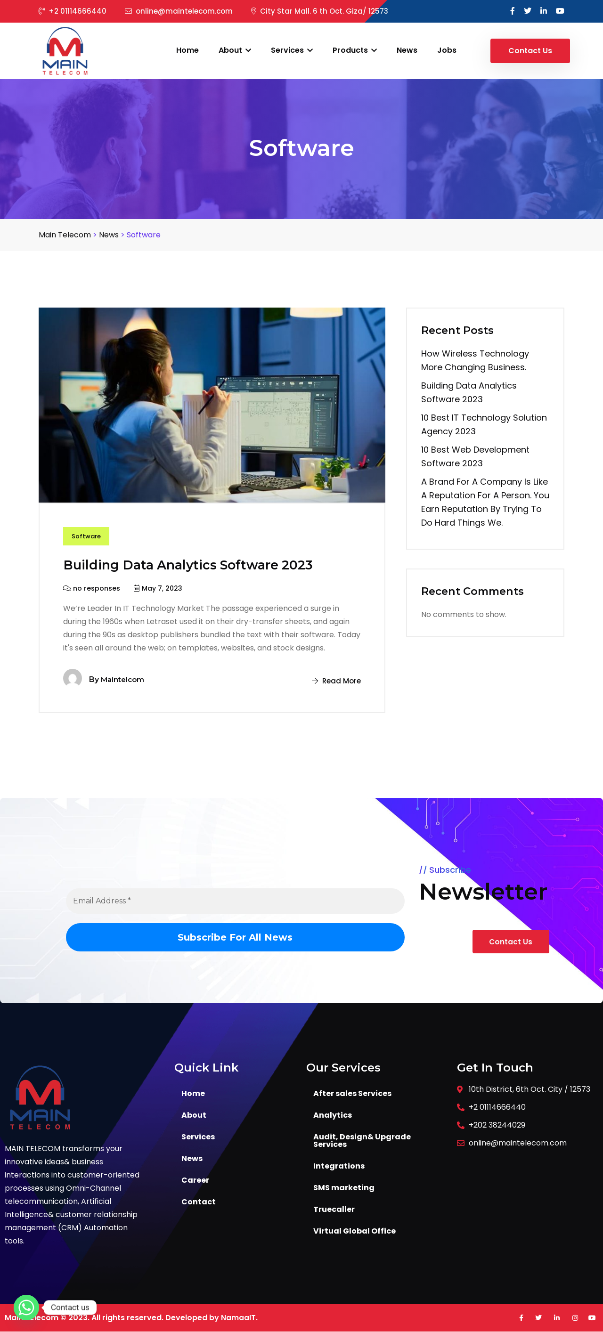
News (407, 50)
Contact (198, 1202)
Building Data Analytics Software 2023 (200, 565)
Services (292, 50)
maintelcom (124, 679)
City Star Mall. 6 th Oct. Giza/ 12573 (319, 11)
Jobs (446, 50)
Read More (335, 681)
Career (195, 1180)
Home (187, 50)
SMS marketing (344, 1188)
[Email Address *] (235, 901)
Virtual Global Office (354, 1231)
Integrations (339, 1166)
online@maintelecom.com (179, 11)
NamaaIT (238, 1318)
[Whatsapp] (26, 1307)
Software (87, 537)
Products (355, 50)
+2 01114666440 (72, 11)
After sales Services (352, 1093)
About (235, 50)
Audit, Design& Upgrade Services (362, 1141)
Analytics (332, 1115)
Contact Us (530, 50)
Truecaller (334, 1209)
